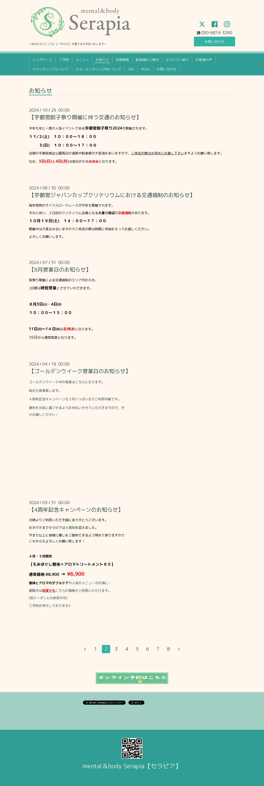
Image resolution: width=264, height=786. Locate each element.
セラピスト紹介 (177, 59)
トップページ (42, 59)
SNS (131, 69)
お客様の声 (204, 59)
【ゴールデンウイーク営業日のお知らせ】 (80, 371)
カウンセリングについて (50, 69)
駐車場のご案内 (147, 59)
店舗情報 (122, 59)
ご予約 (64, 59)
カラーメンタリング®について (98, 69)
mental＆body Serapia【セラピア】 (132, 766)
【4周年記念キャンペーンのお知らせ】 (76, 509)
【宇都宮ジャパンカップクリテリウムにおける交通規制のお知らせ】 (112, 195)
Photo (145, 69)
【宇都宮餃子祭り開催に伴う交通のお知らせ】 (85, 117)
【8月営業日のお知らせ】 (60, 269)
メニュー (82, 59)
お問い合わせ (214, 41)
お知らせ (102, 59)
